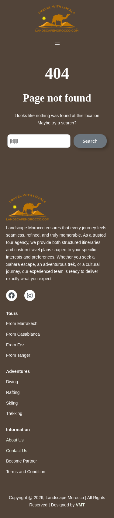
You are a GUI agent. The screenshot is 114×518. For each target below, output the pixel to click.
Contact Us (16, 450)
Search (90, 141)
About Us (15, 440)
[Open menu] (57, 43)
